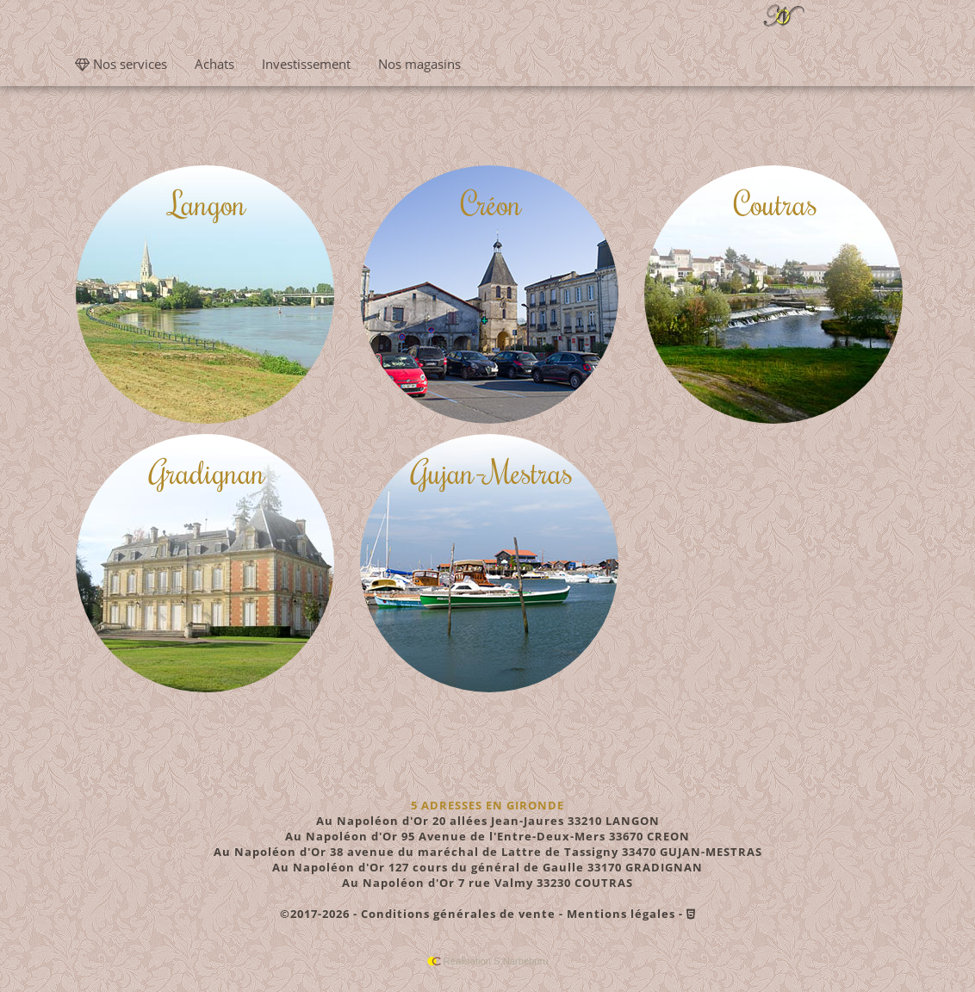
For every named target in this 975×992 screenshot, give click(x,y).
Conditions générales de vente (458, 913)
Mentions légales (621, 913)
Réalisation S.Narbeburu (488, 961)
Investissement (306, 63)
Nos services (121, 63)
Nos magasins (419, 63)
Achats (214, 63)
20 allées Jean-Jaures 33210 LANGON (488, 820)
